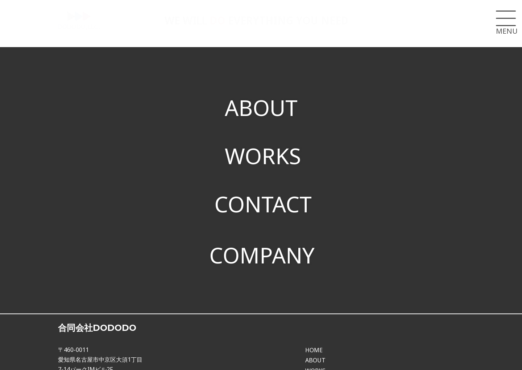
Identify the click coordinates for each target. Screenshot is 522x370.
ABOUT (261, 105)
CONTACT (263, 198)
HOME (314, 340)
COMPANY (262, 248)
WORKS (263, 152)
